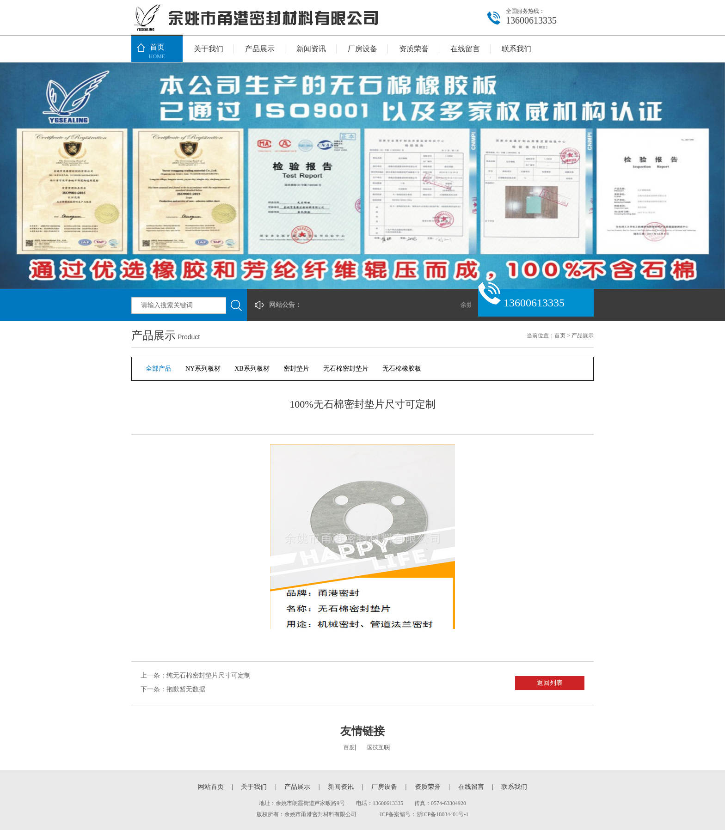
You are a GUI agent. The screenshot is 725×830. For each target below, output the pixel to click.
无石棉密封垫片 (346, 368)
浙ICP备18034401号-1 (443, 814)
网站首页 (211, 786)
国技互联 (378, 747)
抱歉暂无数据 (185, 689)
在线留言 (465, 49)
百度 (349, 747)
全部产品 (159, 368)
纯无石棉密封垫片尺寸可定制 (208, 675)
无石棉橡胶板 (401, 368)
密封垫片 (296, 368)
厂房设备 (362, 49)
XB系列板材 (251, 368)
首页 (157, 52)
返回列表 (550, 682)
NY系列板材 (203, 368)
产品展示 (260, 49)
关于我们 (208, 49)
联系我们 (516, 49)
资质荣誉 (414, 49)
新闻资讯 (311, 49)
